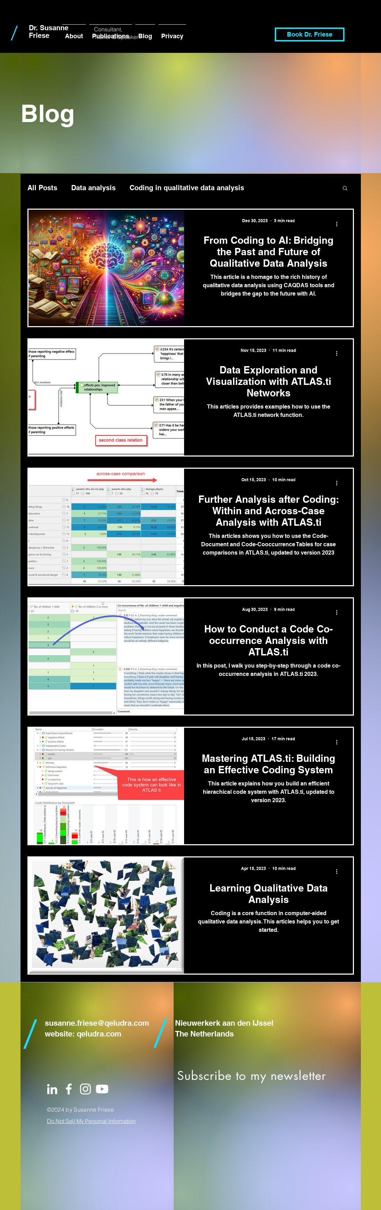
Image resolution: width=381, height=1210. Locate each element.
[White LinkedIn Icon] (52, 1089)
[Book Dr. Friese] (310, 34)
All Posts (42, 188)
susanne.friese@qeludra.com (97, 1022)
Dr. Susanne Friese (48, 32)
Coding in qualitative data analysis (187, 188)
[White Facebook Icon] (68, 1089)
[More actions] (339, 224)
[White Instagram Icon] (85, 1089)
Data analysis (93, 188)
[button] (345, 188)
